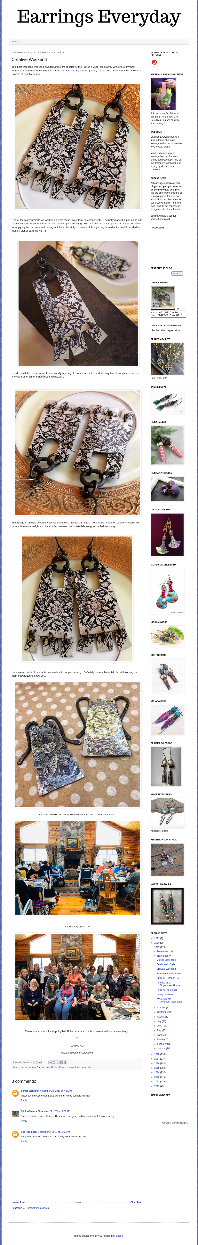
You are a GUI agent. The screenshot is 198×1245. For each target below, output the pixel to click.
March (160, 1040)
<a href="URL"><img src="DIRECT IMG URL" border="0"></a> (170, 315)
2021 (157, 939)
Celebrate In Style (165, 965)
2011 (157, 1087)
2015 (157, 1069)
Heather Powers (58, 1067)
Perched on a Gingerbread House (168, 985)
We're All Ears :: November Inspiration (169, 1001)
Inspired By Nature (76, 70)
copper (23, 1067)
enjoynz (97, 1235)
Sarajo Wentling (30, 1091)
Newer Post (19, 1202)
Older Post (136, 1202)
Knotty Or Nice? (164, 995)
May (159, 1031)
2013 (157, 1078)
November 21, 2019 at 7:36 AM (54, 1111)
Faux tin (40, 1067)
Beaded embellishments (168, 974)
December (163, 952)
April (159, 1036)
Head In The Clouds (166, 991)
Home (15, 41)
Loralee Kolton (74, 1067)
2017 (157, 1060)
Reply (24, 1100)
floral (47, 1067)
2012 (157, 1082)
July (159, 1022)
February (162, 1045)
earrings (32, 1067)
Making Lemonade (166, 961)
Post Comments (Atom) (38, 1208)
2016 (157, 1064)
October (161, 1008)
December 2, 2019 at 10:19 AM (54, 1132)
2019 (157, 948)
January (161, 1049)
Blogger (119, 1235)
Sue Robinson (29, 1132)
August (161, 1018)
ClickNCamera (29, 1111)
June (160, 1027)
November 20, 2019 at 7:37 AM (56, 1091)
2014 (157, 1073)
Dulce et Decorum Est (167, 979)
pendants (86, 1067)
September (163, 1013)
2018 (157, 1055)
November (163, 957)
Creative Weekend (166, 970)
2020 (157, 944)
